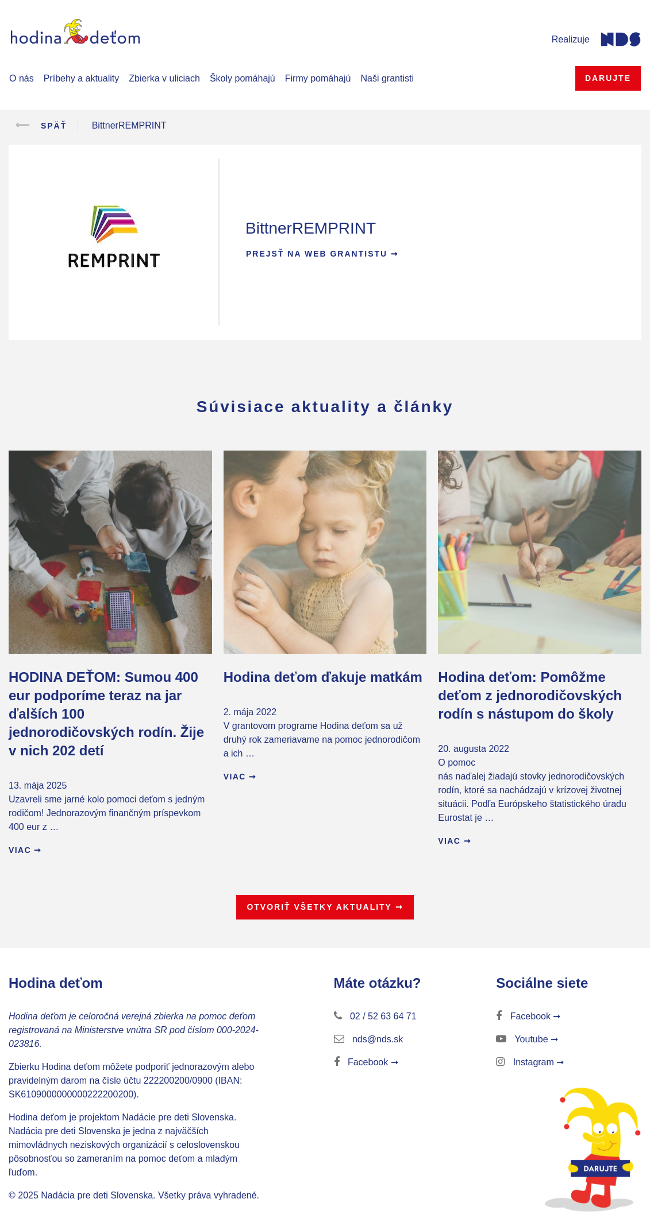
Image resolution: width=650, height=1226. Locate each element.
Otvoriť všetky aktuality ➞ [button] (325, 906)
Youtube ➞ (527, 1039)
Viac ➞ (25, 850)
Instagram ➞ (530, 1062)
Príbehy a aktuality (82, 78)
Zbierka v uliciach (164, 78)
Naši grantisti (386, 78)
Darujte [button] (608, 78)
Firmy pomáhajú (318, 78)
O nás (21, 78)
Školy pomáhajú (242, 78)
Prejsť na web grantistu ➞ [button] (322, 253)
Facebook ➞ (366, 1062)
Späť (38, 125)
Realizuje (571, 39)
